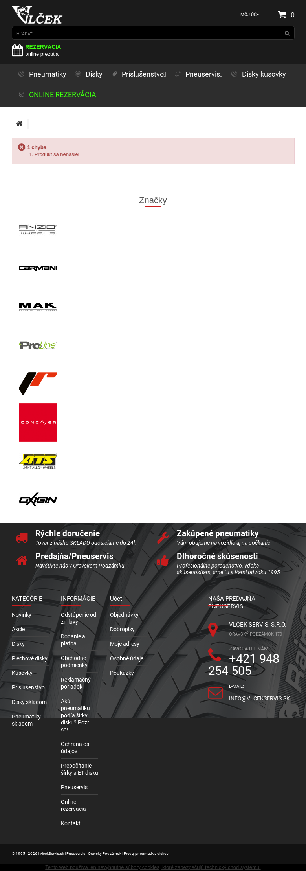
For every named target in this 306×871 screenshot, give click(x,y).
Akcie (18, 629)
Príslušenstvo (28, 687)
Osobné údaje (126, 658)
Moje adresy (124, 644)
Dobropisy (122, 629)
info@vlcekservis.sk (259, 698)
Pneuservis (74, 787)
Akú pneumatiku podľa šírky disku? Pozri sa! (75, 715)
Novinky (21, 615)
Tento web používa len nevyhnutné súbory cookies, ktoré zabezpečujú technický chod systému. (152, 867)
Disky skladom (29, 702)
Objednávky (124, 615)
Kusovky (22, 673)
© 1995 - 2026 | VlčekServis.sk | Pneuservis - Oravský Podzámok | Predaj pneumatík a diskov (90, 853)
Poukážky (122, 673)
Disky (18, 644)
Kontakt (71, 823)
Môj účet (251, 14)
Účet (116, 598)
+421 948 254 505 (243, 664)
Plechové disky (30, 658)
